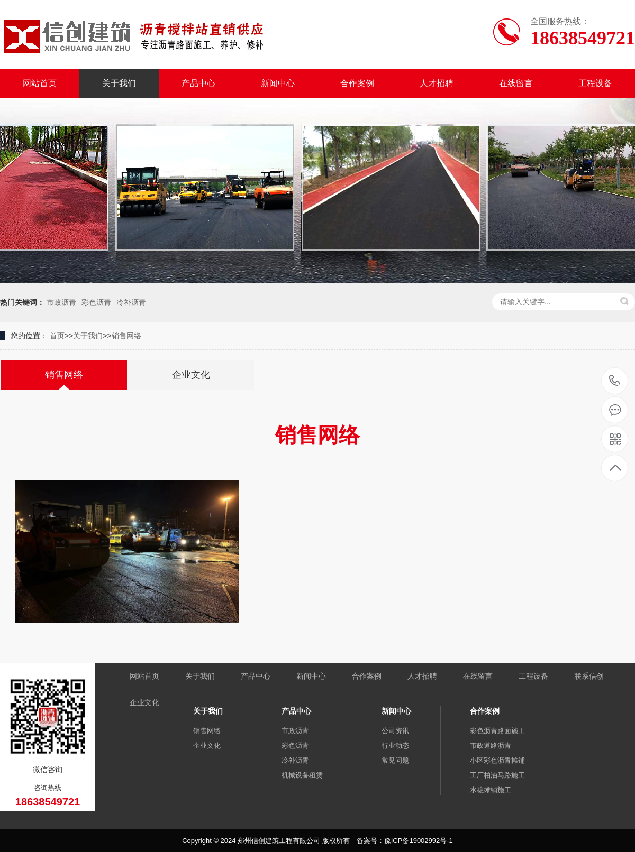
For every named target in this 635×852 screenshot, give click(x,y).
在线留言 (516, 83)
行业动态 (395, 745)
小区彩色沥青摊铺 (497, 760)
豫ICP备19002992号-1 (418, 841)
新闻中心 (278, 83)
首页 (57, 335)
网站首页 (40, 83)
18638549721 (615, 380)
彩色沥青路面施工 (497, 731)
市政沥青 (61, 302)
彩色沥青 (96, 302)
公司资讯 (395, 731)
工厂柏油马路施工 (497, 775)
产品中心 (198, 83)
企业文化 (144, 702)
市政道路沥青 (490, 745)
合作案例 (357, 83)
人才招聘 (436, 83)
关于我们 (119, 83)
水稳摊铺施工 (490, 790)
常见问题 (395, 760)
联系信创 (589, 676)
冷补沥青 (131, 302)
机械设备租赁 (302, 775)
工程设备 (595, 83)
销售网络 (126, 335)
